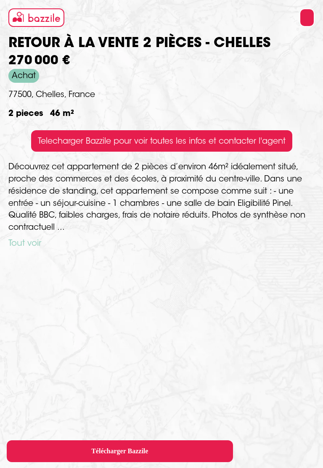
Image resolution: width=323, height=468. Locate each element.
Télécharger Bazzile (119, 451)
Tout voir (24, 243)
